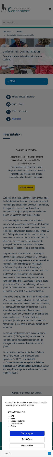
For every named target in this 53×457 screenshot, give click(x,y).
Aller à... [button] (8, 454)
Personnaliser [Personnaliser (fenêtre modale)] (27, 446)
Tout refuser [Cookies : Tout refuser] (27, 439)
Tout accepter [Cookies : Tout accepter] (27, 433)
